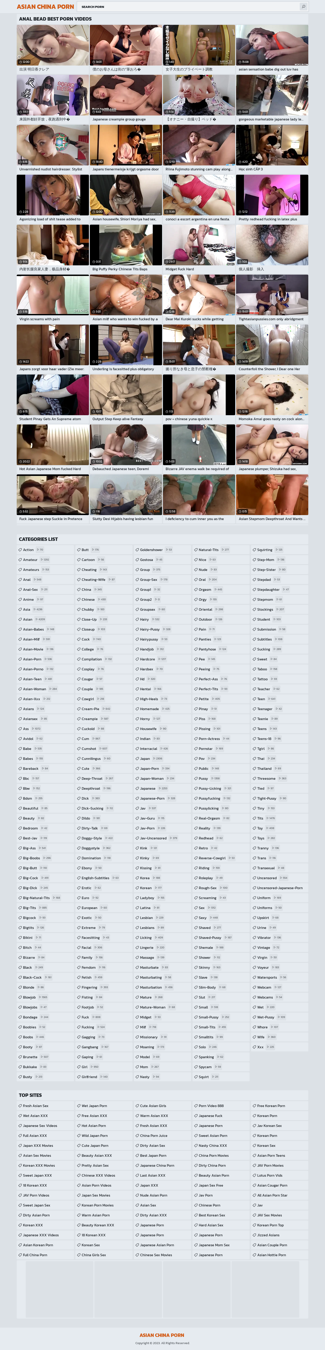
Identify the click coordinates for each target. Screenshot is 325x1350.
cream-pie (96, 708)
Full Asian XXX (35, 1135)
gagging (93, 1037)
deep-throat (98, 778)
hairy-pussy (156, 629)
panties (210, 639)
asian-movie (39, 649)
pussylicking (214, 808)
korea (150, 877)
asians (34, 708)
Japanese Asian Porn (157, 1245)
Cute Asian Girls (153, 1105)
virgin (267, 957)
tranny (268, 848)
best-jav (35, 838)
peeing (209, 669)
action (33, 549)
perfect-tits (213, 689)
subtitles (270, 639)
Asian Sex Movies (37, 1155)
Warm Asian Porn (96, 1215)
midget (151, 1017)
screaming (213, 897)
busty (33, 1076)
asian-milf (37, 639)
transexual (271, 868)
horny (150, 718)
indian (150, 738)
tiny (266, 808)
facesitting (96, 937)
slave (209, 977)
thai (266, 758)
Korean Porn (267, 1115)
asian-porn (38, 659)
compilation (97, 659)
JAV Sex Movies (269, 1215)
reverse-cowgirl (217, 858)
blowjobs (35, 1007)
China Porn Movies (214, 1155)
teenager (270, 708)
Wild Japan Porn (95, 1135)
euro (91, 897)
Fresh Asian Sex (36, 1105)
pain (207, 629)
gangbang (95, 1047)
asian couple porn (272, 1245)
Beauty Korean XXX (98, 1225)
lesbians (152, 927)
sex (208, 907)
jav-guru (152, 818)
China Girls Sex (94, 1255)
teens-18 (269, 738)
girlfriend (95, 1076)
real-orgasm (214, 818)
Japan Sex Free (211, 1185)
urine (267, 927)
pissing (210, 728)
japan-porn (155, 768)
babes (33, 758)
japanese (154, 788)
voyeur (268, 967)
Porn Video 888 (211, 1105)
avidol (33, 738)
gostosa (151, 559)
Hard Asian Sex (211, 1225)
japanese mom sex (214, 1245)
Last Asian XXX (152, 1175)
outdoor (211, 619)
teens (267, 728)
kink (149, 848)
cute (91, 768)
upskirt (268, 917)
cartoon (93, 559)
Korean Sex (91, 1245)
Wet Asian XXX (35, 1115)
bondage (36, 1017)
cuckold (93, 728)
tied (266, 788)
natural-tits (214, 549)
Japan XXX (149, 1185)
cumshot (95, 748)
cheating (95, 569)
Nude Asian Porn (153, 1195)
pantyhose (213, 649)
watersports (272, 977)
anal (32, 579)
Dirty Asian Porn (36, 1215)
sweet (267, 659)
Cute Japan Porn (95, 1145)
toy (266, 828)
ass (32, 728)
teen (266, 698)
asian (34, 619)
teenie (268, 718)
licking (152, 937)
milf (148, 1027)
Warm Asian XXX (154, 1115)
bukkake (35, 1066)
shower (210, 957)
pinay (208, 708)
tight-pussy (272, 798)
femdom (94, 967)
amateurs (36, 569)
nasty (150, 1076)
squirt (209, 1076)
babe (33, 748)
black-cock (38, 977)
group (150, 569)
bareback (36, 768)
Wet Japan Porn (94, 1105)
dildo (91, 818)
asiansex (35, 718)
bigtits (34, 927)
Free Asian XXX (94, 1115)
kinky (150, 858)
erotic (92, 887)
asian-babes (39, 629)
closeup (94, 629)
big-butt (35, 868)
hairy (150, 619)
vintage (268, 947)
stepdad (269, 579)
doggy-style (98, 838)
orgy (208, 599)
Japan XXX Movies (38, 1145)
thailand (269, 768)
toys (266, 838)
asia (33, 609)
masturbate (154, 967)
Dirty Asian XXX (153, 1215)
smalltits (211, 1037)
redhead (211, 838)
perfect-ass (213, 679)
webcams (270, 997)
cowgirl (93, 698)
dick (91, 798)
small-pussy (214, 1017)
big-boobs (37, 858)
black (33, 967)
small (209, 1007)
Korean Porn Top (270, 1225)
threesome (272, 778)
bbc (31, 778)
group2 (150, 599)
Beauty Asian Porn (214, 1175)
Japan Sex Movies (96, 1195)
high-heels (154, 698)
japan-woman (157, 778)
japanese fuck (211, 1115)
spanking (211, 1056)
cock (92, 639)
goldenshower (156, 549)
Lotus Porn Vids (269, 1175)
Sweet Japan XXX (37, 1175)
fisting (92, 997)
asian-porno (38, 669)
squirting (270, 549)
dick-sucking (98, 808)
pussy (210, 778)
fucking (94, 1027)
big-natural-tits (42, 897)
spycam (210, 1066)
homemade (155, 708)
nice (208, 559)
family (93, 957)
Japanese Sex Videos (40, 1125)
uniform (269, 897)
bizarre (34, 957)
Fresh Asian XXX (153, 1125)
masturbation (157, 987)
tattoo (267, 679)
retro (208, 848)
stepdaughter (273, 589)
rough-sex (214, 887)
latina (150, 907)
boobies (34, 1027)
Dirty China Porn (212, 1165)
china (92, 589)
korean (151, 887)
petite (210, 698)
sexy (209, 917)
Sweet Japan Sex (36, 1205)
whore (268, 1027)
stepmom (270, 599)
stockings (271, 609)
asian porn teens (271, 1155)
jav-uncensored (159, 838)
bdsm (33, 798)
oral (208, 579)
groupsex (153, 609)
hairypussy (154, 639)
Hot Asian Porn (94, 1125)
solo (208, 1047)
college (93, 649)
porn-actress (214, 738)
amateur (36, 559)
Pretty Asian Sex (95, 1165)
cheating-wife (99, 579)
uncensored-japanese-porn (280, 888)
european (95, 907)
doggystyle (96, 848)
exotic (92, 917)
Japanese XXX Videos (41, 1235)
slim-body (213, 987)
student (269, 619)
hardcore (153, 659)
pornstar (211, 748)
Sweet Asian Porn (213, 1135)
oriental (211, 609)
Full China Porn (35, 1255)
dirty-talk (95, 828)
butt (91, 549)
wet (266, 1007)
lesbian (152, 917)
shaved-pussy (216, 937)
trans (267, 858)
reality (210, 828)
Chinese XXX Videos (98, 1175)
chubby (93, 609)
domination (97, 858)
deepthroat (97, 788)
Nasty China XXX (213, 1145)
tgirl (266, 748)
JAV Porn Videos (36, 1195)
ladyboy (152, 897)
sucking (269, 649)
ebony (92, 868)
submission (271, 629)
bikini (32, 937)
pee (207, 659)
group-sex (154, 579)
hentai (151, 689)
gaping (92, 1056)
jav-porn (153, 828)
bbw (32, 788)
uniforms (270, 907)
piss (208, 718)
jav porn (206, 1195)
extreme (94, 927)
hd (148, 679)
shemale (212, 947)
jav (148, 808)
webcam (269, 987)
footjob (93, 1007)
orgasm (211, 589)
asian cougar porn (272, 1185)
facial (92, 947)
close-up (95, 619)
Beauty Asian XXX (97, 1155)
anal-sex (36, 589)
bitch (32, 947)
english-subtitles (101, 877)
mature (152, 997)
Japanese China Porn (157, 1165)
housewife (153, 728)
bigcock (34, 917)
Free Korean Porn (271, 1105)
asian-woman (40, 689)
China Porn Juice (153, 1135)
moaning (152, 1047)
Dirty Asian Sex (152, 1145)
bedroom (35, 828)
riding (210, 868)
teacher (269, 689)
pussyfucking (215, 798)
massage (152, 957)
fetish (92, 977)
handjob (152, 649)
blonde (34, 987)
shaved (210, 927)
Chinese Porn (209, 1205)
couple (93, 689)
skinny (210, 967)
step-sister (272, 569)
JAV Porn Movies (270, 1165)
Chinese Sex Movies (156, 1255)
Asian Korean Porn (38, 1245)
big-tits (35, 907)
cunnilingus (96, 758)
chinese (94, 599)
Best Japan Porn (153, 1155)
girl (91, 1066)
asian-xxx (37, 698)
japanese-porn (158, 798)
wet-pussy (271, 1017)
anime (33, 599)
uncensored (272, 877)
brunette (36, 1056)
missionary (154, 1037)
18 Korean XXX (35, 1185)
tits (266, 818)
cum (91, 738)
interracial (154, 748)
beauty (34, 818)
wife (267, 1037)
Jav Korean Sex (269, 1125)
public (209, 768)
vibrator (269, 937)
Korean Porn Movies (98, 1205)
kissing (151, 868)
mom (150, 1066)
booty (33, 1047)
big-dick (36, 887)
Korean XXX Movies (39, 1165)
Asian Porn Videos (96, 1185)
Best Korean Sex (212, 1215)
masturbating (156, 977)
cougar (92, 679)
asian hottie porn (271, 1255)
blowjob (35, 997)
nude (208, 569)
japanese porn (152, 1235)
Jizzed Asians (268, 1235)
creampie (95, 718)
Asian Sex (148, 1205)
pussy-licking (215, 788)
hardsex (152, 669)
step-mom (271, 559)
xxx (266, 1047)
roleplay (211, 877)
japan (151, 758)
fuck (92, 1017)
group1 (150, 589)
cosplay (93, 669)
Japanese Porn (152, 1225)
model (150, 1056)
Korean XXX (33, 1225)
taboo (267, 669)
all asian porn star (272, 1195)
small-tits (213, 1027)
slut (207, 997)
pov (207, 758)
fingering (95, 987)
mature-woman (158, 1007)
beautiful (36, 808)
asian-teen (38, 679)
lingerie (152, 947)
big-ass (35, 848)
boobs (34, 1037)
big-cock (36, 877)
